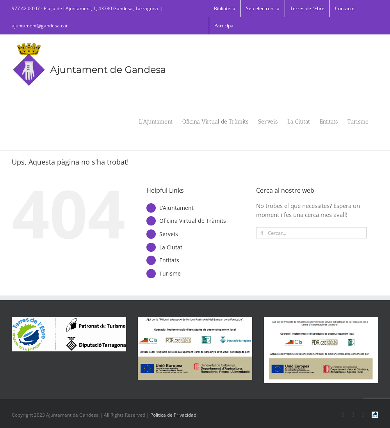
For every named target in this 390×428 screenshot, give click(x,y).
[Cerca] (261, 232)
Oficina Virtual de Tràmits (192, 220)
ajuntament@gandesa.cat (40, 25)
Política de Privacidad (173, 415)
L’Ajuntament (176, 207)
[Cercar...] (311, 232)
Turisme (170, 273)
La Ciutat (170, 247)
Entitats (169, 260)
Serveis (168, 234)
